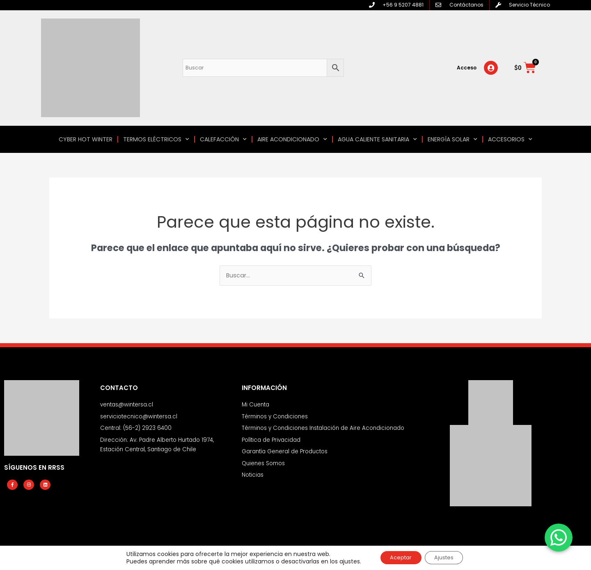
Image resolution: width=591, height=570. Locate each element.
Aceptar (397, 557)
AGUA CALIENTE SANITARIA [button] (377, 139)
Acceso (466, 67)
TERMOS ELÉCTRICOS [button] (156, 139)
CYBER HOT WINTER (85, 139)
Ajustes (447, 557)
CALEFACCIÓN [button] (223, 139)
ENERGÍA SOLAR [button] (452, 139)
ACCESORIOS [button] (510, 139)
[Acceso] (491, 68)
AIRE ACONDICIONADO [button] (292, 139)
